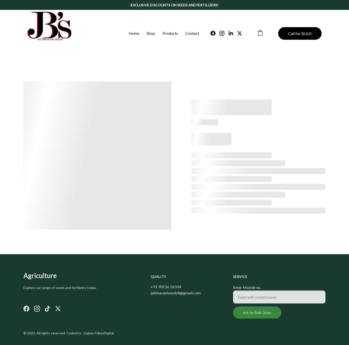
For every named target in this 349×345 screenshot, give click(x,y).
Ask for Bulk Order (257, 314)
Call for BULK (300, 33)
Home (134, 33)
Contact (192, 33)
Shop (151, 33)
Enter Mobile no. (247, 289)
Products (170, 33)
